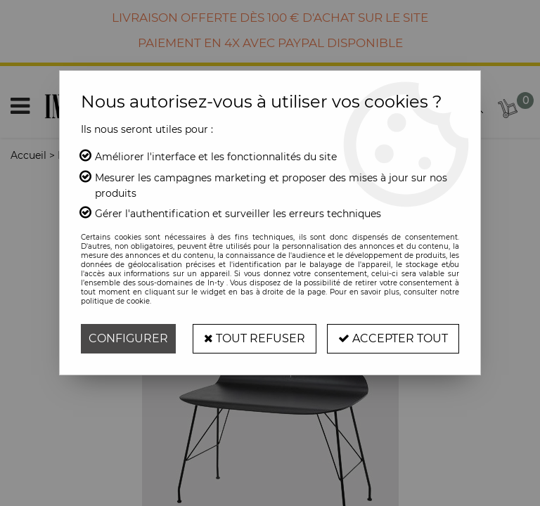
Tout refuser (254, 338)
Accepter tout (393, 338)
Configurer (128, 338)
